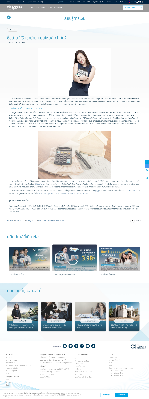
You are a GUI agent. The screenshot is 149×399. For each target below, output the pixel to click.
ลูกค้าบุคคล (10, 2)
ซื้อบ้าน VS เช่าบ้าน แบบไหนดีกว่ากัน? (51, 220)
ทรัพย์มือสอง (78, 364)
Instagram (82, 346)
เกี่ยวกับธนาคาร (112, 2)
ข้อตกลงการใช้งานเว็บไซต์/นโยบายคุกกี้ (53, 360)
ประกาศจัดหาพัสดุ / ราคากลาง (50, 372)
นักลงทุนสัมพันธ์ (74, 2)
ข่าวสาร (8, 380)
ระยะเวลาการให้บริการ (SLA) (83, 372)
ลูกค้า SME (21, 2)
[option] (29, 262)
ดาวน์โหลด (77, 369)
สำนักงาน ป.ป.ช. (118, 373)
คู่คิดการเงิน (62, 2)
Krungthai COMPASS (56, 7)
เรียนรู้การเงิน (41, 7)
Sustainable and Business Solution (18, 365)
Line (70, 346)
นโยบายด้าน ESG (11, 363)
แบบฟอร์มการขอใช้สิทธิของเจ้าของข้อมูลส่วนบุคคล (56, 363)
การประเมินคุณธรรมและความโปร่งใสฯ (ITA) (54, 369)
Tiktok (93, 346)
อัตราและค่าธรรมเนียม (81, 361)
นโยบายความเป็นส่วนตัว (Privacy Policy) (53, 357)
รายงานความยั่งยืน (12, 368)
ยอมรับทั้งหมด (121, 395)
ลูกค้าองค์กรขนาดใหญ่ (35, 2)
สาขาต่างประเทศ (114, 360)
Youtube (88, 346)
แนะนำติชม (112, 365)
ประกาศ (8, 383)
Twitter (76, 346)
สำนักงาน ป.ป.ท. (118, 376)
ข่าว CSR (8, 373)
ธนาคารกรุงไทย (118, 371)
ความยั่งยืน (86, 2)
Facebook (65, 346)
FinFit (31, 7)
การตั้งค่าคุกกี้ (106, 395)
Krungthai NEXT (133, 7)
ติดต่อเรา (123, 2)
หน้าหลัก (10, 220)
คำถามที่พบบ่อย (79, 367)
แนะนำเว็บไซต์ (78, 374)
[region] (74, 394)
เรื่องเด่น (8, 385)
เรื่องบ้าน (13, 29)
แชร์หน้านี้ (138, 220)
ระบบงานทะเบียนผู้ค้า (47, 374)
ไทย (132, 1)
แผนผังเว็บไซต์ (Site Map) (83, 377)
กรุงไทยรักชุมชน (98, 2)
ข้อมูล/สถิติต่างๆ (46, 377)
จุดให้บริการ (113, 357)
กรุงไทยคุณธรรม (11, 360)
